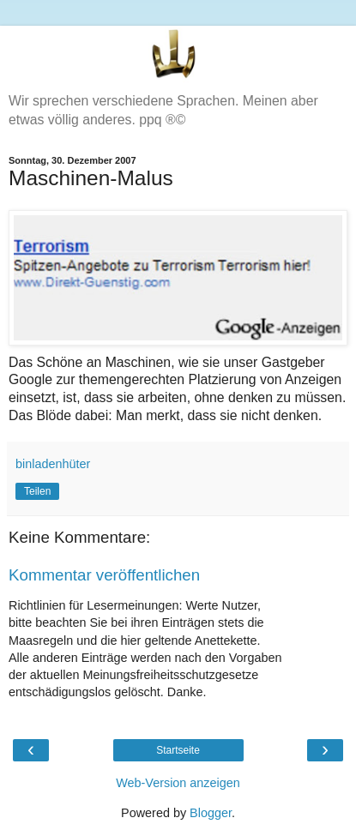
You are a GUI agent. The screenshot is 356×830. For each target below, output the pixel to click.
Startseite (178, 750)
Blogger (211, 813)
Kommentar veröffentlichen (104, 575)
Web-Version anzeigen (178, 783)
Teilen (37, 491)
